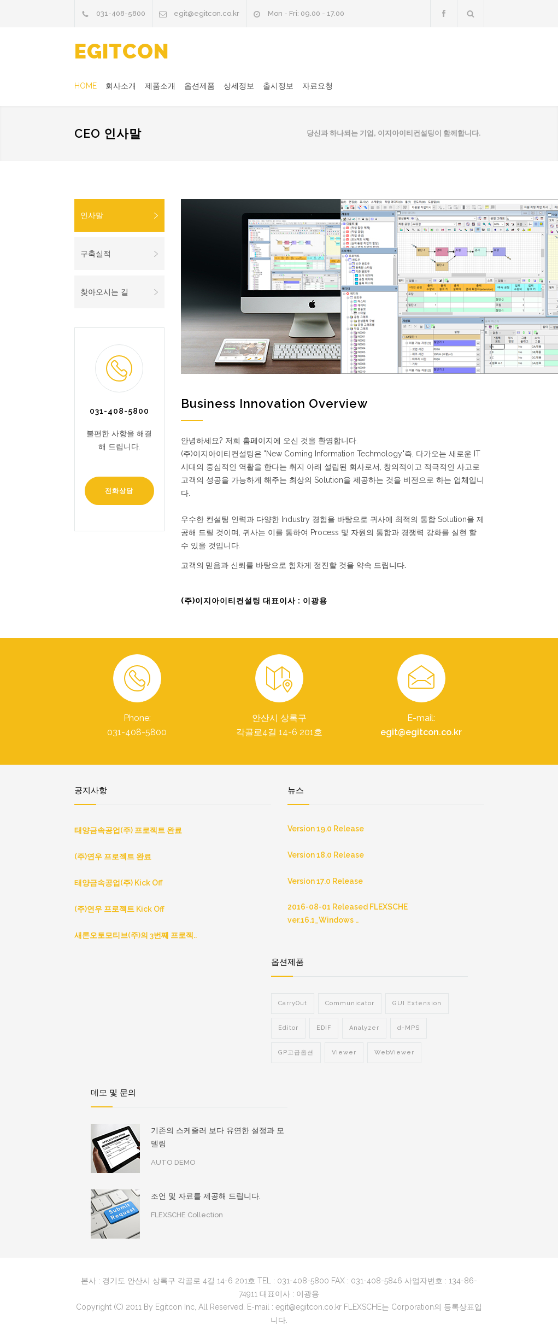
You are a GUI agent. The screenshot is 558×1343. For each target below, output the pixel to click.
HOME (85, 85)
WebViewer (394, 1052)
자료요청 (317, 85)
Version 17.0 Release (325, 881)
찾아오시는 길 (119, 291)
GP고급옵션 (296, 1052)
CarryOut (292, 1003)
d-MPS (408, 1027)
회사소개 (120, 85)
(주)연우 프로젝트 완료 (112, 856)
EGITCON (121, 51)
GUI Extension (417, 1003)
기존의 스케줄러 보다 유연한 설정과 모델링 (217, 1137)
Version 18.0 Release (325, 855)
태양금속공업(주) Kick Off (118, 882)
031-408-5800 (120, 13)
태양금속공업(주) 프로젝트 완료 (128, 830)
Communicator (349, 1003)
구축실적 (119, 253)
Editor (288, 1027)
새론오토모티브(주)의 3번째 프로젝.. (135, 935)
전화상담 (119, 491)
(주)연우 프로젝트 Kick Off (119, 909)
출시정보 (278, 85)
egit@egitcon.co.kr (206, 13)
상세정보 (239, 85)
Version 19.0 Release (325, 828)
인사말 (119, 215)
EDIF (323, 1027)
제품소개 (160, 85)
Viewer (344, 1052)
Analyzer (364, 1027)
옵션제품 (199, 85)
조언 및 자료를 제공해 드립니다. (206, 1196)
